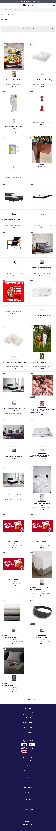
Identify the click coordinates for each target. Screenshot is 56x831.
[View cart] (54, 5)
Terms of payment (28, 770)
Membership (28, 760)
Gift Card (28, 777)
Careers (28, 812)
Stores (28, 804)
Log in (28, 790)
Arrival (28, 802)
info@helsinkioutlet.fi (28, 735)
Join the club (28, 792)
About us (28, 814)
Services (28, 807)
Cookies (28, 765)
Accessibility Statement (28, 809)
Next (33, 699)
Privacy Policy (28, 763)
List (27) (5, 39)
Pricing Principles (28, 772)
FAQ (28, 775)
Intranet (28, 780)
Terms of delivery (28, 768)
